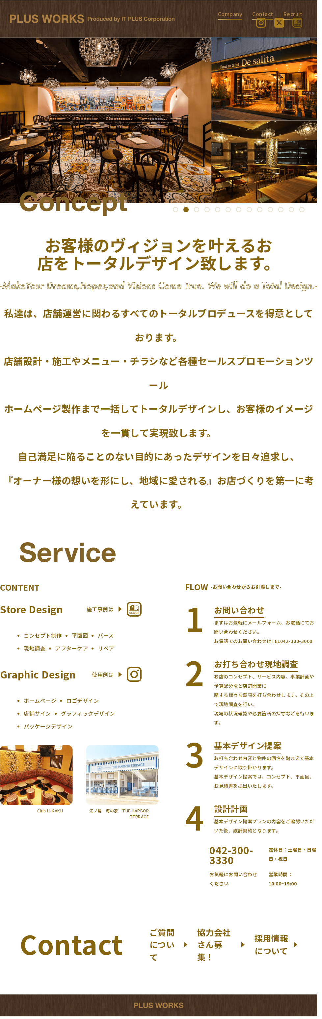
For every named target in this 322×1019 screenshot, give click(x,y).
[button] (175, 209)
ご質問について (168, 944)
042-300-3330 (231, 855)
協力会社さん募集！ (221, 944)
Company (230, 14)
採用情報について (276, 944)
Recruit (293, 14)
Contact (262, 14)
